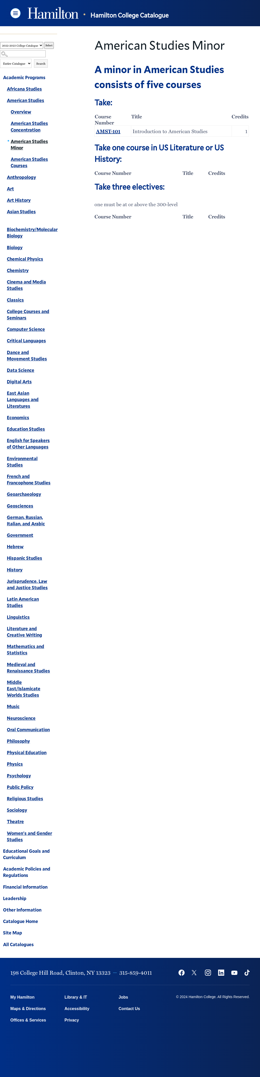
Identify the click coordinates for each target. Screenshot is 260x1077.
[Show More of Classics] (54, 300)
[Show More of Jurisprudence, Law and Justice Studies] (54, 581)
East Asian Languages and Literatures (23, 399)
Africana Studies (24, 89)
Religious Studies (25, 798)
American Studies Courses (29, 162)
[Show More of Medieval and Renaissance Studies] (54, 665)
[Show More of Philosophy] (54, 741)
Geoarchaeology (24, 494)
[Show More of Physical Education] (54, 753)
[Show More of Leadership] (54, 899)
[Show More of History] (54, 570)
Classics (15, 300)
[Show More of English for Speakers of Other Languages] (54, 441)
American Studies (25, 100)
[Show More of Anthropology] (54, 177)
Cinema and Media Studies (26, 285)
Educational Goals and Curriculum (26, 854)
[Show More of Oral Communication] (54, 730)
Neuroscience (21, 718)
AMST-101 (108, 131)
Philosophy (18, 741)
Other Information (22, 910)
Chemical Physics (25, 259)
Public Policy (20, 787)
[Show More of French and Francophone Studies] (54, 477)
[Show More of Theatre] (54, 822)
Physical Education (26, 752)
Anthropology (21, 177)
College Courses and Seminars (28, 314)
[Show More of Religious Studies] (54, 799)
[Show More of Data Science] (54, 370)
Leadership (14, 898)
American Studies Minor (29, 144)
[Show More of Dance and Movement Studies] (54, 353)
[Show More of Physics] (54, 764)
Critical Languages (26, 341)
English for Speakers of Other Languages (28, 443)
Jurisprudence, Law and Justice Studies (27, 584)
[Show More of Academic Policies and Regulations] (54, 869)
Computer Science (26, 329)
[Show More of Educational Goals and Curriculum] (54, 851)
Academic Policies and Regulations (26, 872)
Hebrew (15, 546)
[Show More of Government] (54, 535)
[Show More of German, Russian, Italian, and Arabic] (54, 518)
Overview (21, 112)
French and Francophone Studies (29, 479)
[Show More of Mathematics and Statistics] (54, 647)
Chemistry (18, 270)
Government (20, 535)
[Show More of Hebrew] (54, 547)
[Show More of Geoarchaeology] (54, 494)
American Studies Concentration (29, 126)
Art (10, 189)
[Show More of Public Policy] (54, 787)
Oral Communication (28, 729)
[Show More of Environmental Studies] (54, 459)
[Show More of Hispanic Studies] (54, 558)
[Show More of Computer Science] (54, 329)
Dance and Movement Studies (27, 355)
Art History (19, 200)
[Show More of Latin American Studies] (54, 599)
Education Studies (26, 429)
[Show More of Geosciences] (54, 506)
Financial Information (25, 887)
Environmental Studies (22, 461)
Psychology (19, 776)
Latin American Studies (23, 602)
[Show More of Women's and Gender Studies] (54, 833)
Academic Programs (24, 77)
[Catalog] (21, 45)
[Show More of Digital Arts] (54, 382)
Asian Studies (21, 211)
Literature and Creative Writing (24, 631)
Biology (15, 247)
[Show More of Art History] (54, 200)
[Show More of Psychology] (54, 776)
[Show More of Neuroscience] (54, 718)
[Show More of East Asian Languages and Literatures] (54, 393)
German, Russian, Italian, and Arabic (26, 520)
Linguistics (18, 617)
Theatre (15, 821)
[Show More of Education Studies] (54, 429)
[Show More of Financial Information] (54, 887)
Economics (18, 417)
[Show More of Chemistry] (54, 271)
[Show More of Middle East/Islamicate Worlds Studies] (54, 683)
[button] (15, 13)
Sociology (17, 810)
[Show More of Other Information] (54, 910)
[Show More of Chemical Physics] (54, 259)
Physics (15, 764)
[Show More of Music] (54, 707)
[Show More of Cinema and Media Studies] (54, 282)
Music (13, 706)
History (15, 570)
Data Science (20, 370)
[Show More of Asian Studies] (54, 212)
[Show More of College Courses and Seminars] (54, 312)
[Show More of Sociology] (54, 810)
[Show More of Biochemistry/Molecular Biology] (54, 223)
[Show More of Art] (54, 189)
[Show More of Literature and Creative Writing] (54, 629)
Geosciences (20, 506)
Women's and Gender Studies (29, 836)
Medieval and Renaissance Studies (28, 667)
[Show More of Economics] (54, 418)
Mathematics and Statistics (25, 649)
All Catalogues (18, 944)
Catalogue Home (20, 921)
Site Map (12, 933)
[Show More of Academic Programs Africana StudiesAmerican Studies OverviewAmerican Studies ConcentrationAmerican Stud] (54, 78)
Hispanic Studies (24, 558)
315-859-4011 (135, 972)
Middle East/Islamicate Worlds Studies (23, 688)
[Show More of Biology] (54, 248)
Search (40, 63)
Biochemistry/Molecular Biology (32, 232)
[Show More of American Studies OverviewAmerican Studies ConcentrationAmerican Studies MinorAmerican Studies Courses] (54, 101)
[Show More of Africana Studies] (54, 89)
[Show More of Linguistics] (54, 617)
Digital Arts (19, 382)
